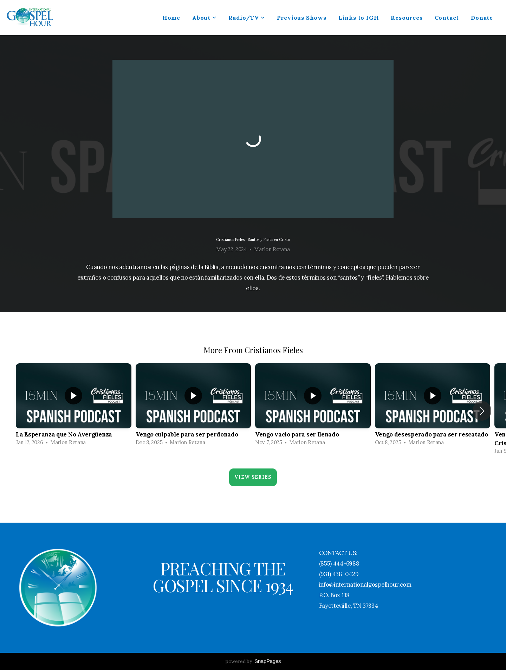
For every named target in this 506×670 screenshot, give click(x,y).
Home (171, 17)
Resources (406, 17)
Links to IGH (358, 17)
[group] (73, 406)
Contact (447, 17)
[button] (482, 411)
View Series (252, 477)
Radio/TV (246, 17)
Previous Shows (301, 17)
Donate (482, 17)
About (204, 17)
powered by (253, 661)
